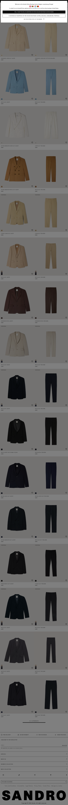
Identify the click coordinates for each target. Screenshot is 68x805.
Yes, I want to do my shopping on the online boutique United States (34, 12)
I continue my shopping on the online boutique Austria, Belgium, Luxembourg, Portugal (34, 15)
